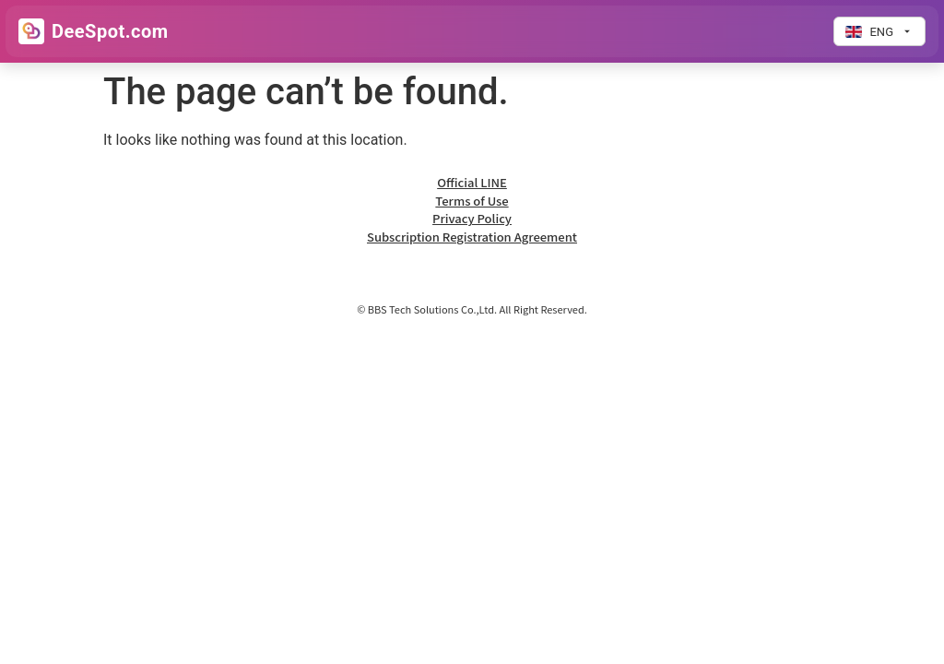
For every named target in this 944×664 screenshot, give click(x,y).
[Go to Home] (93, 31)
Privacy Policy (472, 218)
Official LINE (472, 182)
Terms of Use (471, 200)
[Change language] (879, 31)
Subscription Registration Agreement (472, 236)
